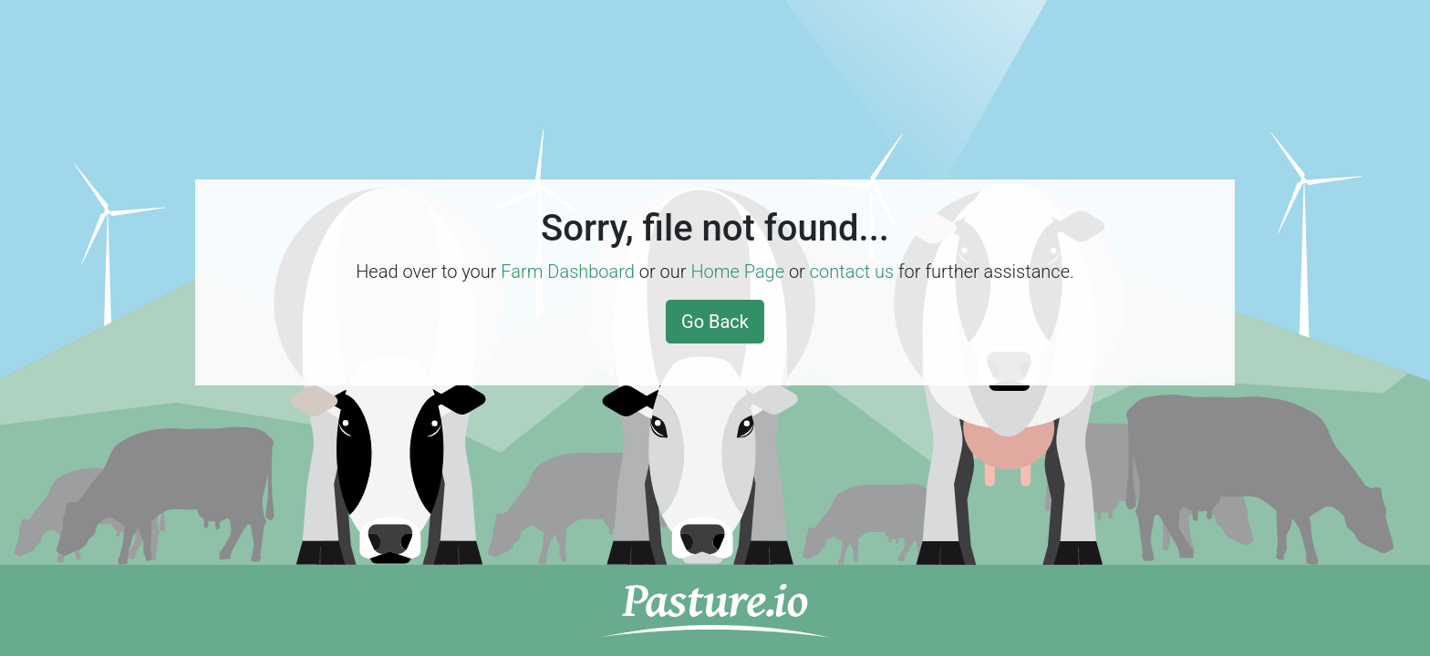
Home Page (737, 271)
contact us (852, 271)
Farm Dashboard (568, 271)
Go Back (715, 322)
